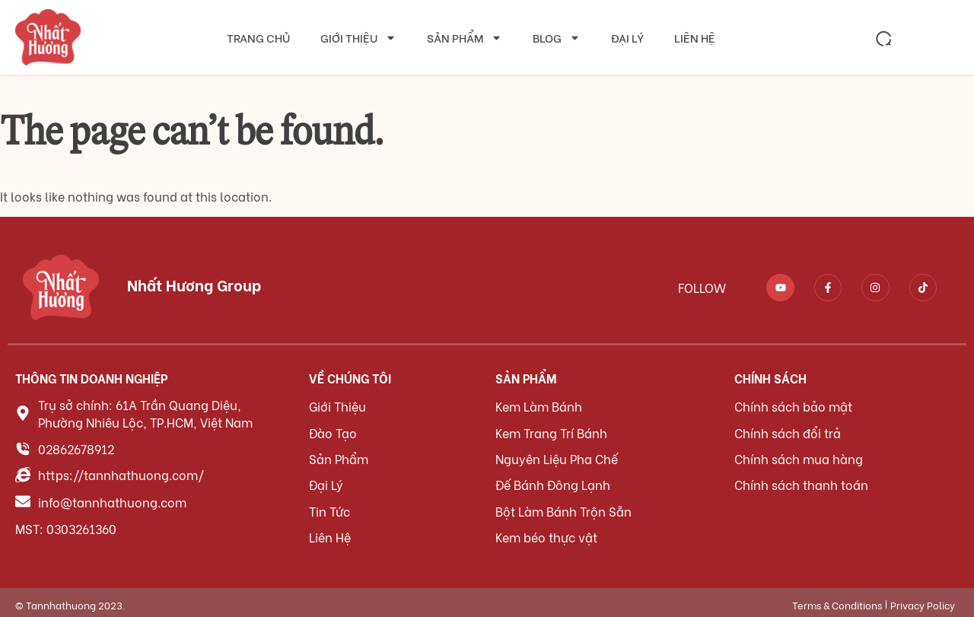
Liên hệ (694, 37)
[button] (884, 38)
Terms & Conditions (837, 600)
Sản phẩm (464, 37)
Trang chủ (258, 37)
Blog (557, 37)
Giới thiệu (358, 37)
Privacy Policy (922, 600)
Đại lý (627, 37)
